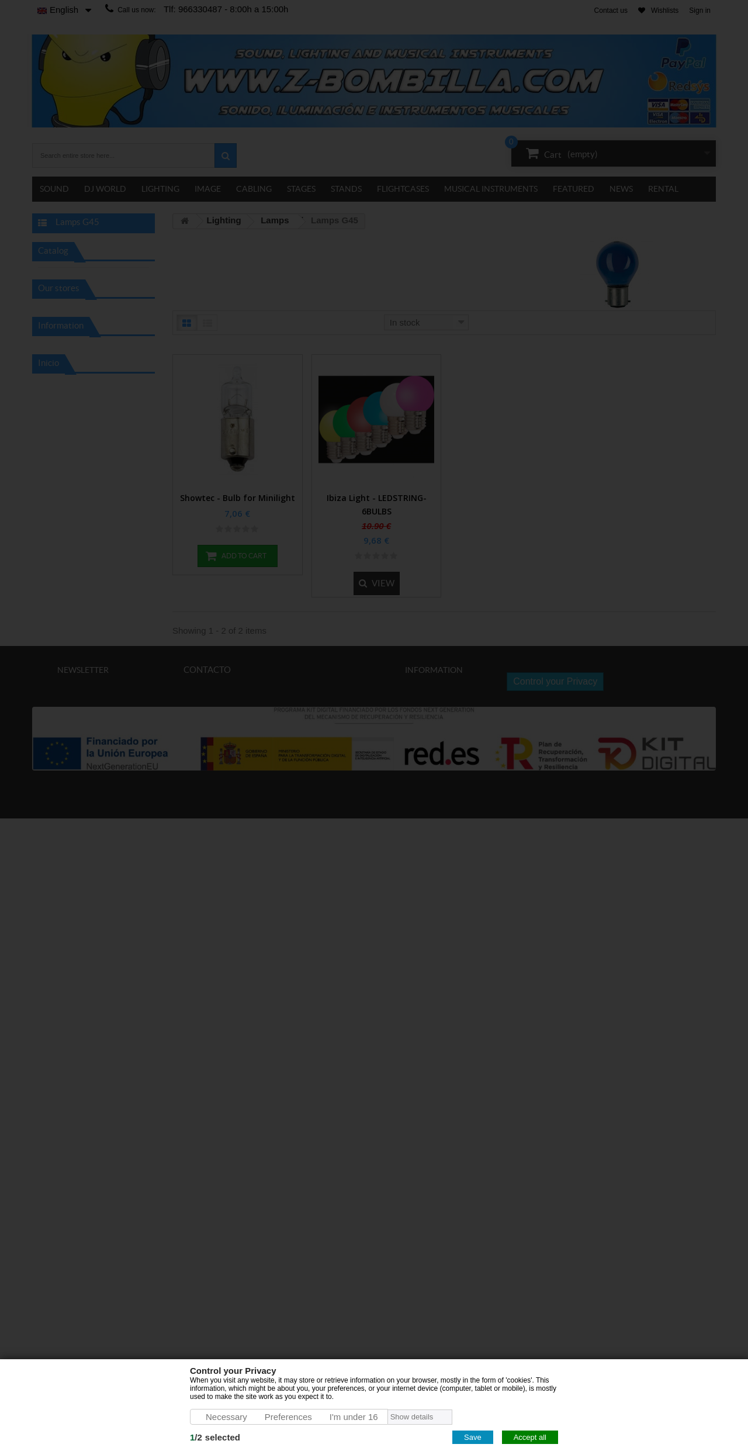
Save (473, 1437)
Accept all (530, 1437)
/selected (215, 1437)
